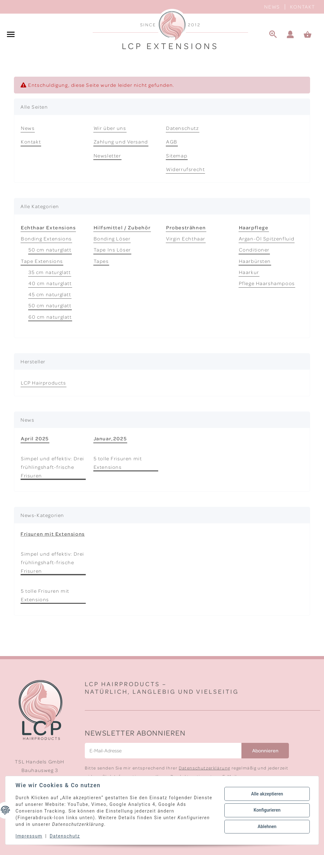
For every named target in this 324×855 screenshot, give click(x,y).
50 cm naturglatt (50, 249)
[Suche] (273, 35)
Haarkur (249, 272)
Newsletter (107, 155)
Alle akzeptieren (267, 793)
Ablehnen (267, 826)
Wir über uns (110, 128)
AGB (172, 141)
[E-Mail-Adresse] (163, 750)
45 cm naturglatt (49, 294)
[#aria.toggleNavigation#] (11, 35)
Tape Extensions (42, 261)
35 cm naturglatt (49, 272)
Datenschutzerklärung (204, 767)
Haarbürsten (255, 261)
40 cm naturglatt (50, 283)
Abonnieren (265, 750)
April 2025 (35, 438)
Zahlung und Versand (121, 141)
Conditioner (254, 249)
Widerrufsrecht (185, 169)
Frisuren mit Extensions (53, 534)
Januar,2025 (110, 438)
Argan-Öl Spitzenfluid (267, 238)
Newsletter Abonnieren (135, 732)
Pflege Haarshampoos (267, 283)
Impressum (29, 836)
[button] (290, 35)
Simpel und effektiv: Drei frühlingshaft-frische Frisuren (52, 467)
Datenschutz (182, 128)
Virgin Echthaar (185, 238)
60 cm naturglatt (50, 317)
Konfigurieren (266, 810)
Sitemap (176, 155)
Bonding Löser (112, 238)
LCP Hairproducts (43, 383)
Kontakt (302, 6)
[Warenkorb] (310, 35)
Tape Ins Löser (112, 249)
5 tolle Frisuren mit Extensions (118, 462)
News (272, 6)
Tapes (101, 261)
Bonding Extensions (46, 238)
